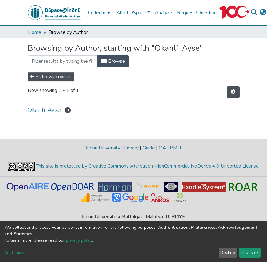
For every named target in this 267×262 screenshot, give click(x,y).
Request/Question (197, 12)
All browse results (51, 77)
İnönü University (103, 148)
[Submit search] (254, 12)
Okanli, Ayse (44, 110)
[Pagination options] (233, 92)
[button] (263, 12)
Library (131, 148)
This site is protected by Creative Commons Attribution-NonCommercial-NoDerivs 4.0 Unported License (147, 166)
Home (34, 32)
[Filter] (63, 61)
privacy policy (79, 240)
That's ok (250, 253)
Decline (227, 253)
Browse (113, 61)
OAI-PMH (170, 148)
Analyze (163, 12)
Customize (14, 253)
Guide (148, 148)
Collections (100, 12)
